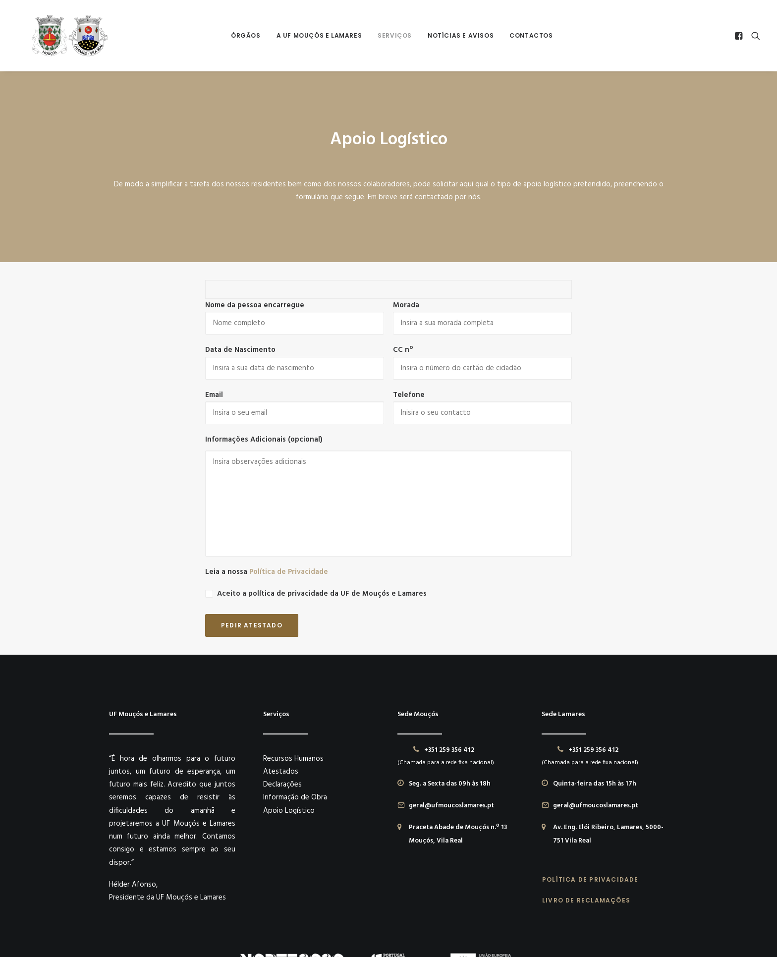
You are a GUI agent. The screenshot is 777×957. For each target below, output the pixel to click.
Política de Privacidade (288, 491)
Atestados (280, 690)
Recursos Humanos (293, 677)
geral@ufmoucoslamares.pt (451, 725)
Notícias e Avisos (457, 35)
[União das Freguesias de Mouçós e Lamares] (63, 35)
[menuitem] (242, 35)
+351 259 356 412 (449, 669)
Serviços (391, 35)
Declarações (282, 704)
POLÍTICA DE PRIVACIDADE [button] (590, 798)
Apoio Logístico (289, 729)
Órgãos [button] (242, 35)
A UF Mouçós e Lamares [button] (316, 35)
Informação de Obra (295, 717)
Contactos (527, 35)
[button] (740, 35)
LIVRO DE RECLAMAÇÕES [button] (586, 819)
